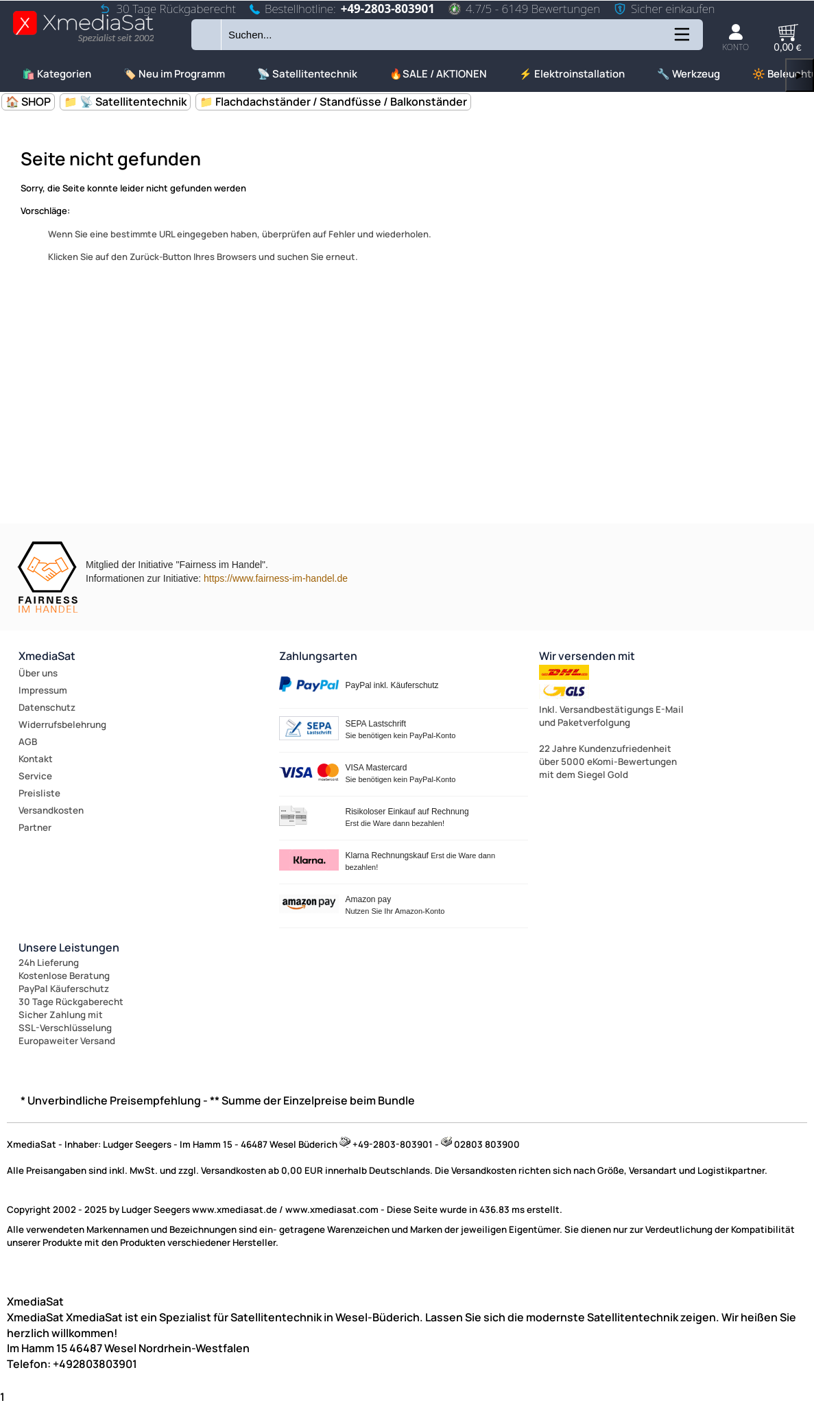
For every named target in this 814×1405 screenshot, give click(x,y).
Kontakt (36, 759)
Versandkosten (51, 810)
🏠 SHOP (28, 101)
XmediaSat (47, 655)
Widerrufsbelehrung (62, 724)
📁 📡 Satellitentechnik (125, 101)
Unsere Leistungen (69, 947)
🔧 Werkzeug (688, 74)
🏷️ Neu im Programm (174, 74)
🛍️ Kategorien (56, 74)
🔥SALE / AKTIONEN (438, 74)
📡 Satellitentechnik (307, 74)
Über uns (38, 673)
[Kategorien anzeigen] (681, 39)
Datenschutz (47, 707)
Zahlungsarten (318, 655)
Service (35, 776)
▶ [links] (799, 75)
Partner (35, 827)
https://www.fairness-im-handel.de (276, 578)
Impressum (43, 690)
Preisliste (39, 793)
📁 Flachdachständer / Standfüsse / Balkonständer (333, 101)
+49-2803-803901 (388, 8)
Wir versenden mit (587, 655)
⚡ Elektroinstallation (572, 74)
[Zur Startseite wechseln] (83, 41)
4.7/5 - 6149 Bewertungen (524, 8)
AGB (28, 741)
